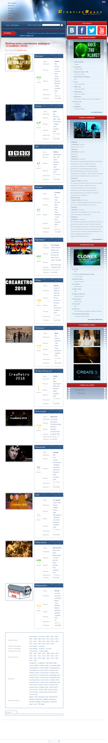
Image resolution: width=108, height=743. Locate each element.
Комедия (41, 697)
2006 (56, 636)
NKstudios (75, 209)
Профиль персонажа (49, 699)
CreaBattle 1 (33, 663)
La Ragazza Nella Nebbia (81, 314)
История (31, 701)
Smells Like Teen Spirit (57, 71)
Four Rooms (54, 419)
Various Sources (55, 247)
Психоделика (45, 701)
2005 (51, 636)
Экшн (36, 697)
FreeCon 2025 (52, 692)
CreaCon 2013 (33, 675)
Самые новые (33, 651)
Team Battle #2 (33, 670)
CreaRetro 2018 (43, 687)
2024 (43, 643)
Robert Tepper (57, 555)
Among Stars (78, 91)
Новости (11, 5)
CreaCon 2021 (33, 692)
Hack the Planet (79, 62)
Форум (10, 18)
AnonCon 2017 (43, 684)
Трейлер (31, 699)
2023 (39, 643)
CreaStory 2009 (43, 665)
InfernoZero (75, 151)
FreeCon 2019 (33, 689)
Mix (56, 64)
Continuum (77, 67)
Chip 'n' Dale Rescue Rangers (57, 505)
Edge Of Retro (39, 240)
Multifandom (57, 154)
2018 (48, 641)
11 (53, 482)
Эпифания (77, 106)
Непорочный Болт (41, 585)
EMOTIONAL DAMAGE (82, 77)
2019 (52, 641)
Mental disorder (40, 447)
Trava (76, 81)
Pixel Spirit (38, 187)
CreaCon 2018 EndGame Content (84, 274)
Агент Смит (78, 101)
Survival (76, 309)
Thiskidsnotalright (55, 424)
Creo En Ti (57, 300)
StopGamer (77, 96)
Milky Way (77, 86)
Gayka (37, 495)
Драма (31, 697)
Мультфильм (53, 697)
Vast (54, 457)
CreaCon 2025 (33, 694)
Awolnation (53, 422)
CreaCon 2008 (33, 665)
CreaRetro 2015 (54, 680)
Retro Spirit (39, 56)
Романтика (38, 699)
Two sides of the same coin (43, 371)
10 (55, 620)
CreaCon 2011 (44, 672)
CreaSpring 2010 (54, 668)
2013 (56, 639)
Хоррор (38, 701)
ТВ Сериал (41, 704)
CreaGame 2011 (53, 670)
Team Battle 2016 (54, 682)
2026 (52, 643)
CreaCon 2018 (33, 687)
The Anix (57, 202)
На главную (12, 3)
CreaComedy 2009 (54, 665)
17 (55, 227)
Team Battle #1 (34, 668)
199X (36, 147)
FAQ (9, 15)
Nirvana (57, 66)
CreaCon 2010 (43, 670)
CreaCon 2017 (33, 684)
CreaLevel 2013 (34, 677)
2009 (39, 639)
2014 (30, 641)
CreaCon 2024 (43, 692)
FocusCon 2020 (52, 689)
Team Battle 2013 (54, 675)
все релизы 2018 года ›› (95, 319)
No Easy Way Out (40, 542)
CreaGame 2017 (53, 684)
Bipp (54, 512)
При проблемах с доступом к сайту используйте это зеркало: (46, 33)
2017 (43, 641)
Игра (46, 697)
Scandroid (58, 341)
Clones (76, 269)
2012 (52, 639)
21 (54, 174)
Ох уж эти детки (40, 411)
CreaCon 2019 (53, 687)
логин (7, 25)
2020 (56, 641)
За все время (33, 636)
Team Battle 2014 (54, 677)
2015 (35, 641)
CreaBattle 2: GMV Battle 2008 (47, 663)
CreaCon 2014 (44, 677)
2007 (30, 639)
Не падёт (38, 280)
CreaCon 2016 (44, 682)
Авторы (11, 10)
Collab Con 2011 (34, 672)
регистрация (15, 25)
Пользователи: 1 (80, 390)
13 (55, 93)
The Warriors (39, 328)
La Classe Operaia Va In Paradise (58, 595)
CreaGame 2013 (43, 675)
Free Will (38, 106)
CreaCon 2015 (44, 680)
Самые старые (43, 651)
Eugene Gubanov (76, 180)
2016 (39, 641)
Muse (54, 381)
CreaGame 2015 (34, 682)
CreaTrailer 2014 (34, 680)
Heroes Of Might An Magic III (57, 290)
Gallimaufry (75, 144)
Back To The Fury (79, 294)
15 (53, 134)
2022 (35, 643)
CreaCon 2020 (43, 689)
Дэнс (35, 704)
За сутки (48, 648)
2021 (30, 643)
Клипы (10, 8)
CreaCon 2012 (54, 672)
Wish (58, 119)
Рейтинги (11, 13)
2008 (35, 639)
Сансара (76, 284)
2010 (43, 639)
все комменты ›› (97, 239)
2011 (48, 639)
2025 (48, 643)
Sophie (55, 510)
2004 (47, 636)
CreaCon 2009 (44, 668)
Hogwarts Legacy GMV (81, 72)
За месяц (41, 636)
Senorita (55, 460)
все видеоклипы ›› (97, 112)
